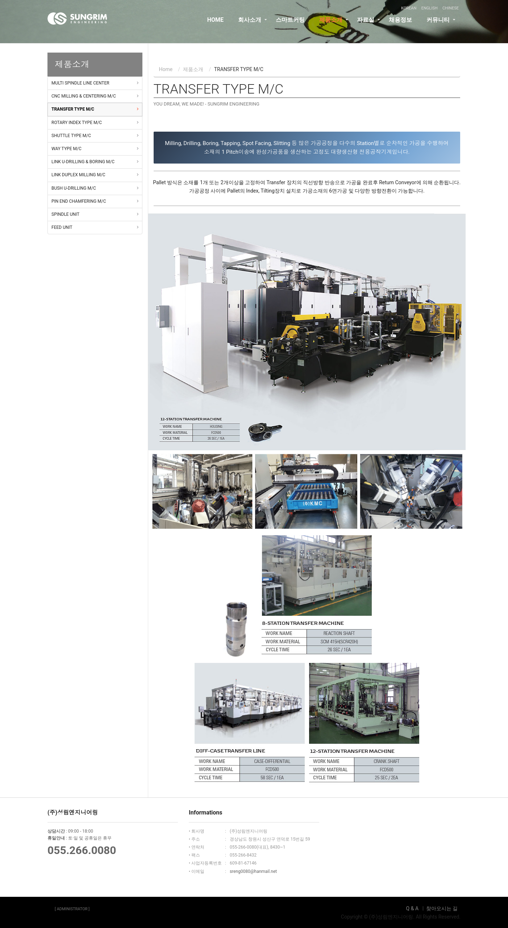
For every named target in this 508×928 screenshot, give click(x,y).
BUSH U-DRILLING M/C (73, 188)
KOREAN (408, 8)
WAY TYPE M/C (66, 148)
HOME (215, 27)
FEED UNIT (61, 227)
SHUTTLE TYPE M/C (71, 135)
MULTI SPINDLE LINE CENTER (80, 83)
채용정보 (400, 27)
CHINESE (450, 8)
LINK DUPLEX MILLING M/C (78, 174)
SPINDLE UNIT (65, 214)
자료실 (365, 27)
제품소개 (330, 27)
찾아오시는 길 (442, 908)
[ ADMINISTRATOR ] (72, 909)
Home (166, 69)
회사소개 (249, 27)
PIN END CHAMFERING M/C (78, 201)
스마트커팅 (290, 27)
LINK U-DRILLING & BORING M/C (82, 161)
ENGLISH (429, 8)
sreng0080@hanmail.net (253, 871)
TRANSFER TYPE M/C (72, 109)
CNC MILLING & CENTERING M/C (83, 96)
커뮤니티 (438, 27)
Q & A (412, 908)
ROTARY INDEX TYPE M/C (76, 122)
